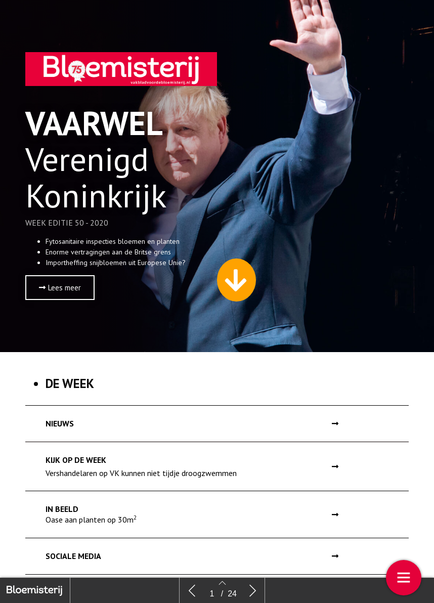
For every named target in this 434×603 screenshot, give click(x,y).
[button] (60, 290)
